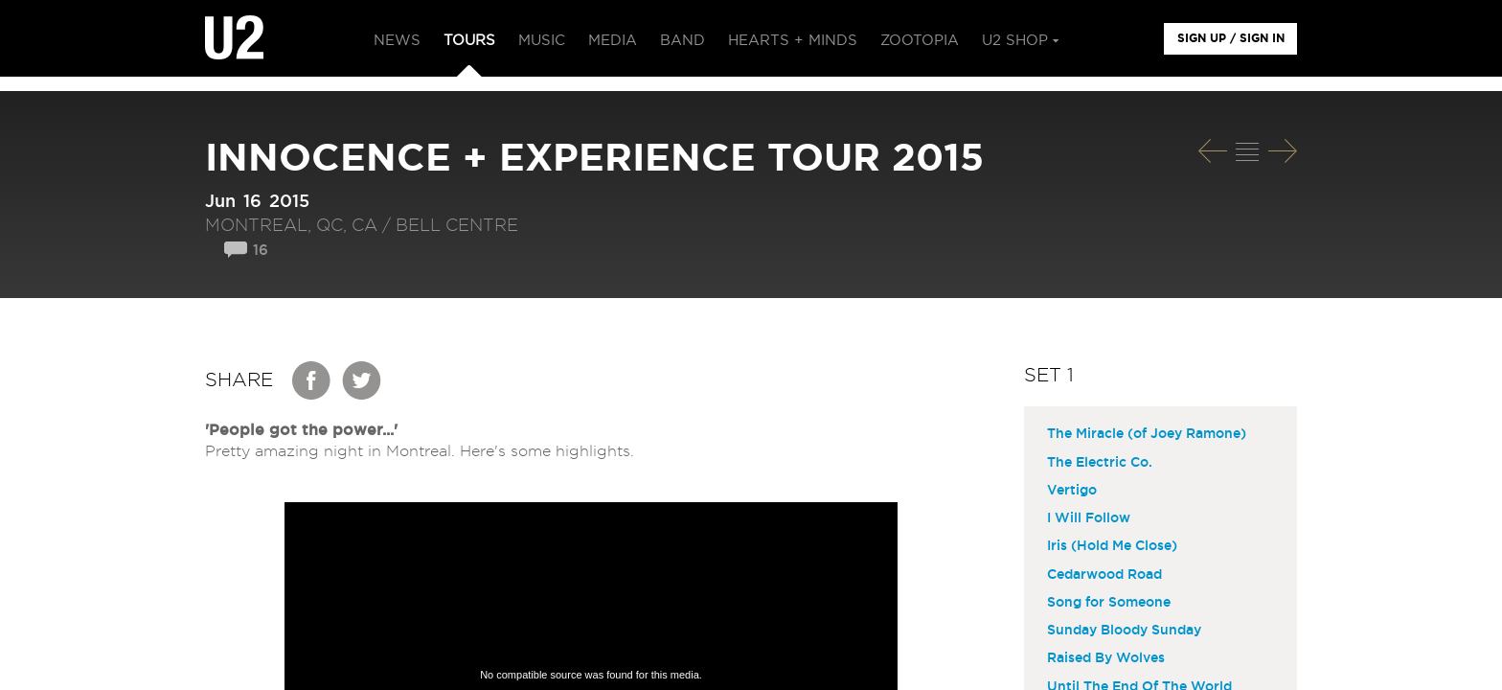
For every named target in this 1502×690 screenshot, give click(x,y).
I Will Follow (1088, 518)
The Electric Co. (1099, 463)
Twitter (362, 380)
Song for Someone (1109, 603)
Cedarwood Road (1104, 575)
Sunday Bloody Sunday (1124, 630)
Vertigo (1072, 490)
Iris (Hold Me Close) (1112, 546)
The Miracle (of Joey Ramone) (1146, 434)
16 (260, 250)
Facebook (312, 380)
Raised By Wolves (1106, 658)
